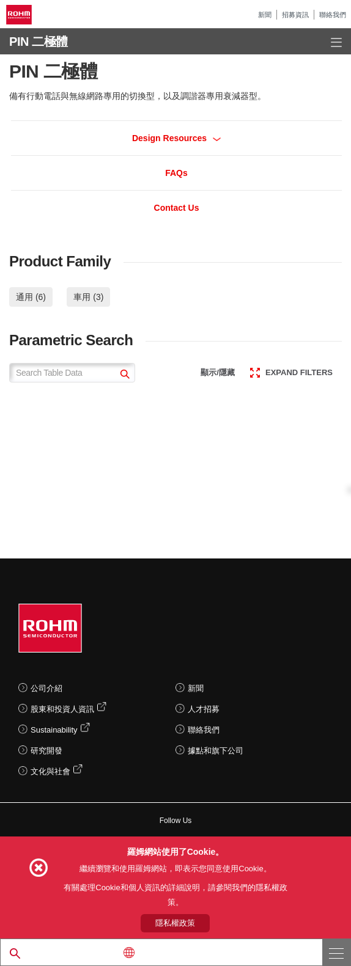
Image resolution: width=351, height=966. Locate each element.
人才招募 (204, 709)
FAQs (176, 173)
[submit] (123, 375)
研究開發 (46, 750)
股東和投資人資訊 (62, 709)
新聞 (265, 14)
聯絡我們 (332, 14)
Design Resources (176, 138)
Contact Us (176, 208)
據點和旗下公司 (215, 750)
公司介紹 (46, 688)
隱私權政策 (175, 923)
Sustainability (54, 729)
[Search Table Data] (72, 372)
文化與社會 (50, 771)
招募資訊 (295, 14)
